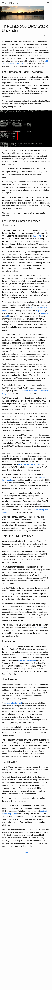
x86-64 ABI (37, 236)
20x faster (38, 628)
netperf (39, 311)
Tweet (26, 852)
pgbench (44, 313)
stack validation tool (13, 703)
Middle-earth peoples (27, 660)
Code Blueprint (11, 3)
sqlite (7, 316)
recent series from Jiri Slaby (29, 464)
